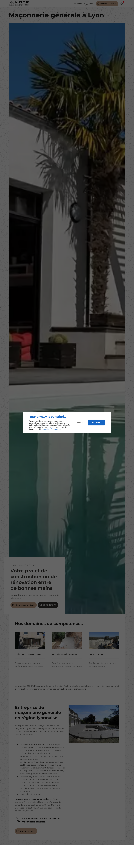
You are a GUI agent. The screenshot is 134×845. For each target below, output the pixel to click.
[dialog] (67, 422)
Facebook (54, 429)
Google (46, 429)
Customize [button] (80, 422)
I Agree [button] (96, 422)
